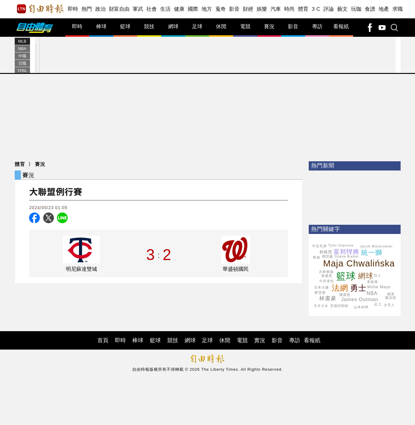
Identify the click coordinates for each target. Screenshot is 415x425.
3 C (316, 9)
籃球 (125, 26)
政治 (100, 9)
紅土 (378, 304)
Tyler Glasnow (341, 245)
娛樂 (262, 9)
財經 (248, 9)
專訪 (317, 26)
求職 (397, 9)
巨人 (377, 275)
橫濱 (390, 294)
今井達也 (326, 281)
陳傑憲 (344, 295)
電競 (245, 26)
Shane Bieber (347, 256)
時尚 (289, 9)
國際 (193, 9)
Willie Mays (379, 287)
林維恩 (325, 252)
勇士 (358, 288)
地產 (384, 9)
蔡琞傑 (320, 292)
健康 (179, 9)
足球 (197, 26)
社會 (151, 9)
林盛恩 (326, 276)
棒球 (101, 26)
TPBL (22, 70)
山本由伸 (361, 307)
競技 (149, 26)
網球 (173, 26)
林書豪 (328, 298)
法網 (340, 288)
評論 (328, 9)
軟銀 (316, 257)
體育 (303, 9)
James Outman (359, 299)
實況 (259, 340)
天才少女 (321, 306)
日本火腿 (321, 287)
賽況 (269, 26)
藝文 (342, 9)
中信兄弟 (319, 246)
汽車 (275, 9)
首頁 (102, 340)
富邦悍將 (346, 251)
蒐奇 (220, 9)
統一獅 (371, 252)
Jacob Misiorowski (376, 246)
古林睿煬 (326, 272)
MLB (22, 41)
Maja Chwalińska (359, 263)
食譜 (370, 9)
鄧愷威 (327, 256)
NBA (22, 48)
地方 (207, 9)
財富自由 (119, 9)
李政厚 (372, 282)
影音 (234, 9)
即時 (73, 9)
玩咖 (356, 9)
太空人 (389, 305)
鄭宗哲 (390, 298)
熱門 (86, 9)
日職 (22, 63)
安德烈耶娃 (339, 306)
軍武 (138, 9)
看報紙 (341, 26)
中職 (22, 56)
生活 (165, 9)
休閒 (221, 26)
